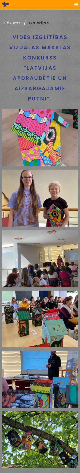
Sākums (12, 23)
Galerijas (39, 23)
